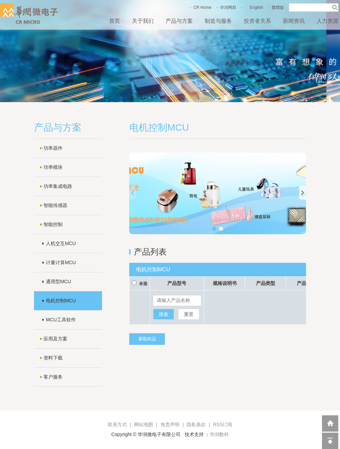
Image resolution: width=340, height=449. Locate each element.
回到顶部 (330, 441)
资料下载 (53, 357)
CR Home (202, 7)
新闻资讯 (294, 21)
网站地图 (143, 424)
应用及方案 (55, 338)
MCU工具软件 (61, 319)
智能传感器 (55, 205)
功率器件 (53, 148)
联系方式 (117, 424)
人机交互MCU (61, 243)
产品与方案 (179, 21)
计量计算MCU (61, 262)
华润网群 (228, 7)
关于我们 (143, 21)
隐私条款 (196, 424)
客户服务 (53, 377)
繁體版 (278, 7)
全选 (143, 283)
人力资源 (327, 21)
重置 (188, 314)
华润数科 (219, 434)
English (256, 7)
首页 (114, 21)
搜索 (163, 314)
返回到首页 (330, 423)
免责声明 (170, 424)
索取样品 (147, 338)
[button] (214, 229)
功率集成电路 (58, 186)
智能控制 (53, 224)
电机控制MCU (61, 300)
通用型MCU (58, 281)
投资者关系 (257, 21)
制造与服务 (218, 21)
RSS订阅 (222, 424)
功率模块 (53, 167)
